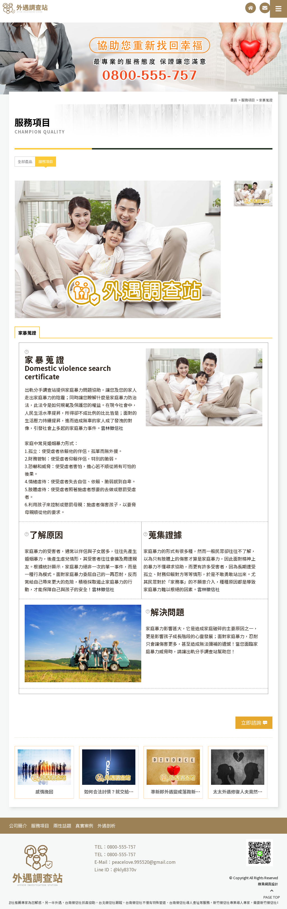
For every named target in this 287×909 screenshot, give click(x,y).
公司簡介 (18, 824)
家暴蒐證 (27, 332)
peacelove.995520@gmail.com (144, 861)
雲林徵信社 (112, 427)
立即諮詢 (251, 722)
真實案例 (84, 824)
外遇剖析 (106, 824)
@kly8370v (125, 868)
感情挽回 (44, 790)
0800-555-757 (121, 846)
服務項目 (45, 161)
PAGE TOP (271, 894)
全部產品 (25, 161)
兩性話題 (62, 824)
